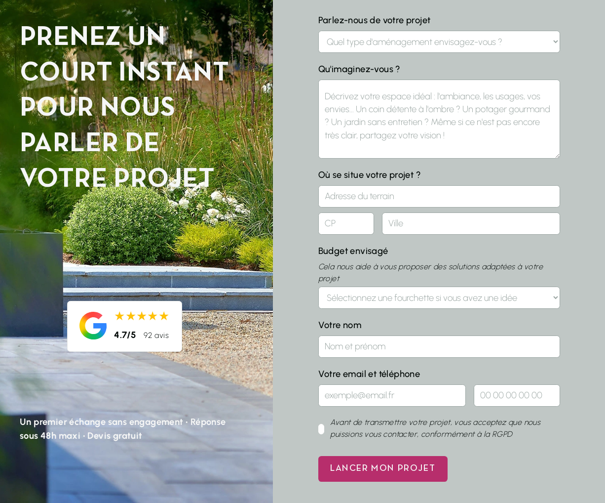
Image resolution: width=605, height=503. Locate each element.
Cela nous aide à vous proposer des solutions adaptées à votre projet (430, 272)
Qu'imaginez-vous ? (359, 69)
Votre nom (340, 325)
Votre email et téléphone (369, 374)
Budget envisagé (353, 251)
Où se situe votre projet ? (369, 174)
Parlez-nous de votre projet (374, 20)
